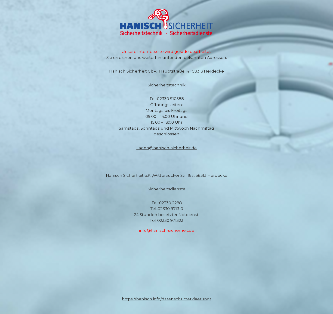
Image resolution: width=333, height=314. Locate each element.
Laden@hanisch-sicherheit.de (166, 148)
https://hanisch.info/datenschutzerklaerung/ (166, 299)
